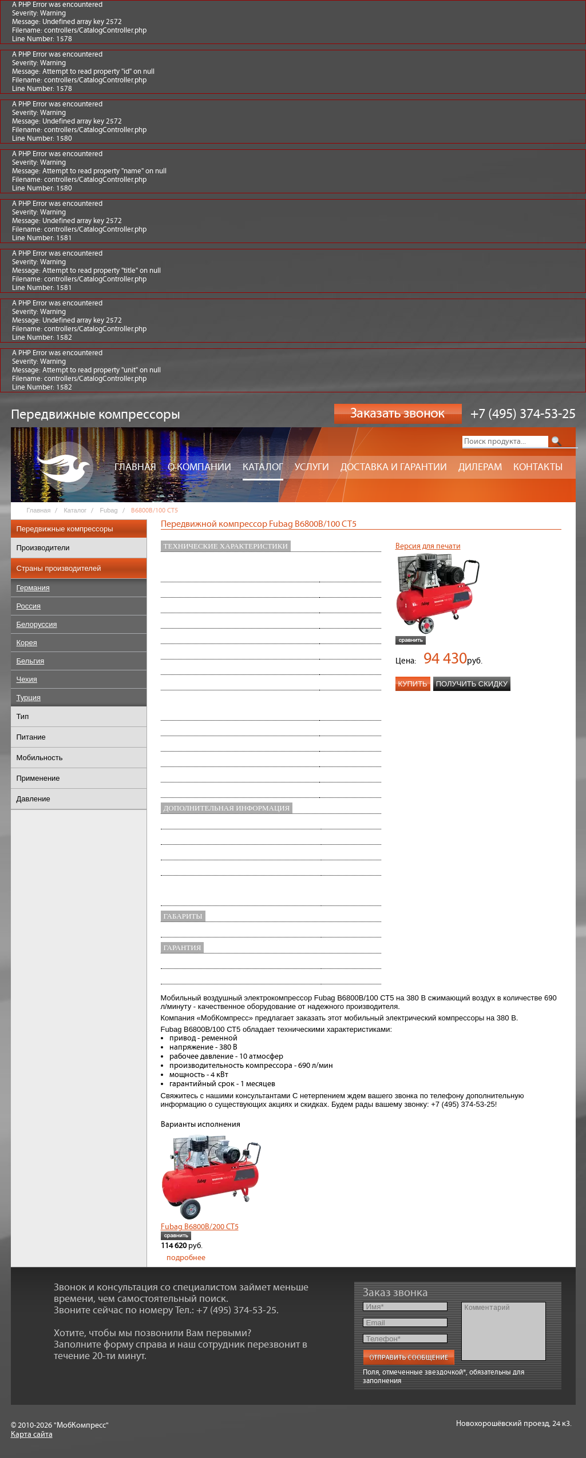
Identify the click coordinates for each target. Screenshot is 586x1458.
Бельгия (31, 661)
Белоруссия (37, 624)
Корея (27, 642)
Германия (33, 587)
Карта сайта (32, 1434)
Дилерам (480, 467)
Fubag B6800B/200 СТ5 (200, 1226)
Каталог (263, 467)
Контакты (538, 467)
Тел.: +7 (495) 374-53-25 (225, 1310)
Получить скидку (472, 684)
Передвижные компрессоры (65, 529)
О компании (199, 467)
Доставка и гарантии (393, 467)
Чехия (27, 679)
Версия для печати (428, 546)
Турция (29, 697)
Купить (412, 684)
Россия (29, 606)
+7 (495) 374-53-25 (523, 414)
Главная (135, 467)
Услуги (312, 467)
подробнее (186, 1257)
